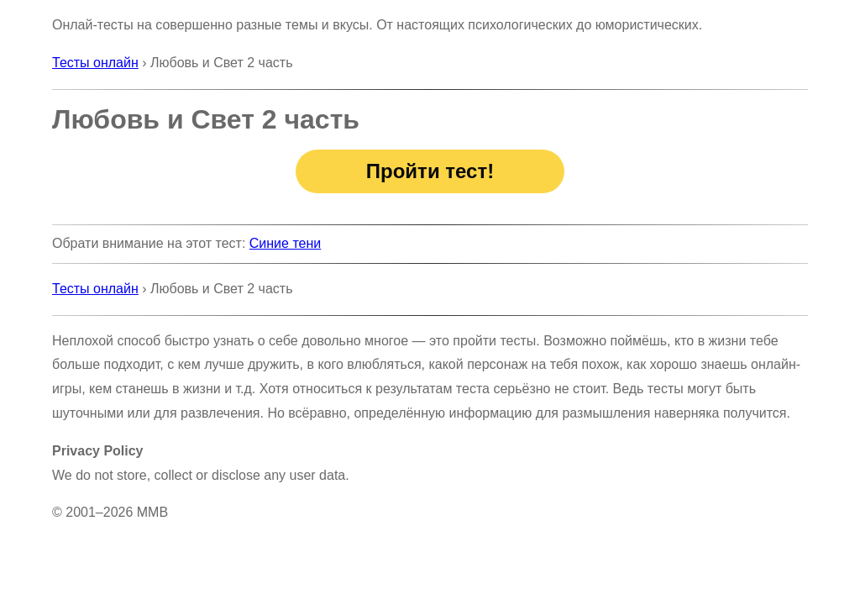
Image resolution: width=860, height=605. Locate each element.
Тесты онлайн (95, 62)
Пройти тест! (430, 171)
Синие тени (285, 243)
